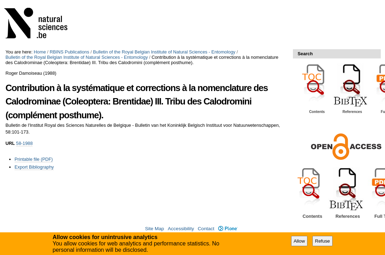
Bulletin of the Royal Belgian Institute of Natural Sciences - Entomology (164, 52)
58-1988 (24, 143)
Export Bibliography (34, 167)
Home (40, 52)
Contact (206, 228)
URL (10, 143)
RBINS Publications (69, 52)
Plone (228, 228)
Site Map (154, 228)
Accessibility (181, 228)
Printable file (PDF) (34, 159)
